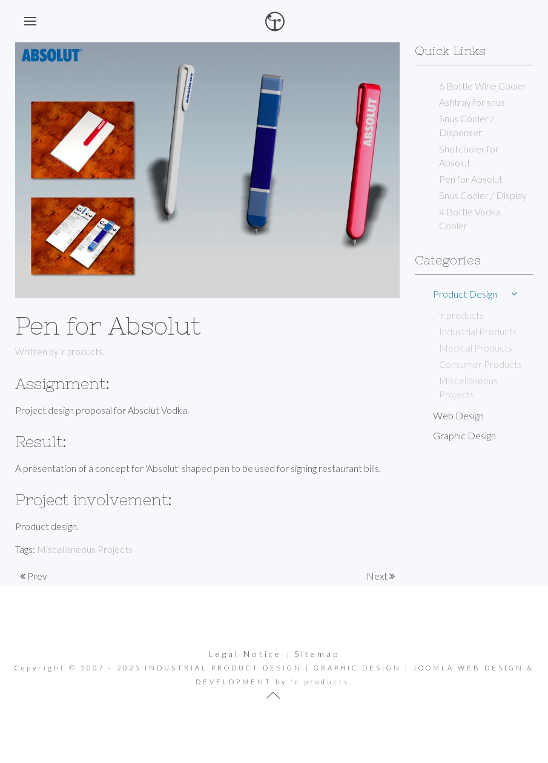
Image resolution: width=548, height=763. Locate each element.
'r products (461, 315)
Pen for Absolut (471, 179)
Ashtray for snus (472, 102)
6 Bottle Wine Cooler (483, 85)
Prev (33, 575)
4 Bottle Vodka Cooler (470, 218)
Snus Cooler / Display (483, 195)
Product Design (465, 294)
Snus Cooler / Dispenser (466, 125)
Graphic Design (464, 435)
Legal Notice (245, 654)
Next (380, 575)
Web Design (458, 415)
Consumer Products (480, 364)
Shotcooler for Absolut (469, 155)
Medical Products (475, 347)
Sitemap (317, 654)
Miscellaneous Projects (85, 549)
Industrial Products (478, 331)
